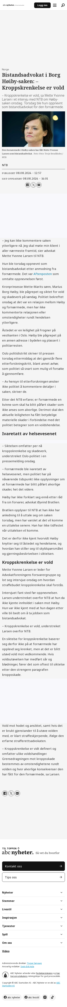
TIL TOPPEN (9, 848)
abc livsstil (33, 997)
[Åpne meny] (55, 5)
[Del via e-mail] (39, 184)
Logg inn (42, 5)
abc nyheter (14, 997)
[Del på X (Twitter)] (33, 184)
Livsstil (6, 909)
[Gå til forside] (17, 5)
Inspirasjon (9, 917)
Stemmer (8, 901)
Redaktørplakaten (44, 973)
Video (5, 951)
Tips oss (11, 877)
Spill (5, 934)
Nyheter (7, 892)
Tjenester (8, 926)
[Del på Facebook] (27, 184)
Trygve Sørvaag (34, 963)
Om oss (7, 943)
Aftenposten (43, 274)
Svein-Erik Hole (27, 966)
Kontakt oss (13, 866)
